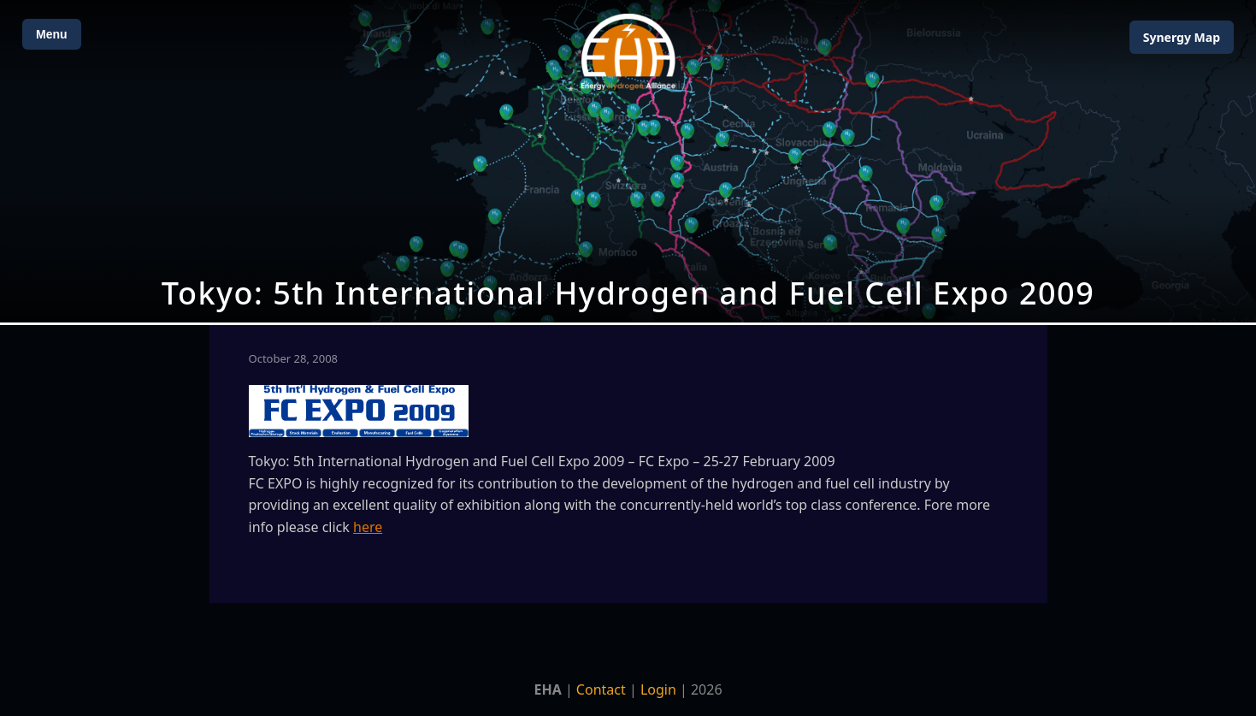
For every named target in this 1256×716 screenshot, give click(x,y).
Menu (52, 34)
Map (1181, 37)
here (367, 527)
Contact (601, 689)
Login (658, 689)
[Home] (628, 52)
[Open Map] (628, 161)
